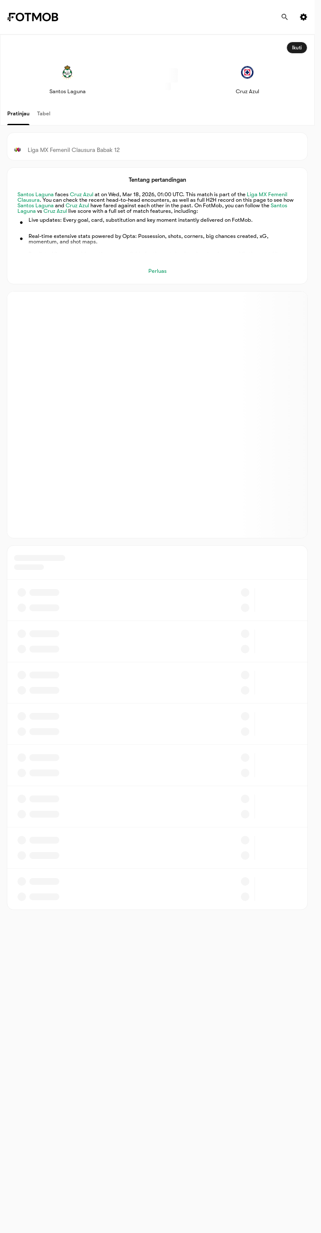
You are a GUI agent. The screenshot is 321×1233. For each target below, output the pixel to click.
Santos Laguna (35, 194)
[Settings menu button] (303, 17)
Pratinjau (18, 113)
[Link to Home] (39, 17)
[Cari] (285, 17)
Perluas (157, 271)
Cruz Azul (81, 194)
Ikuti (297, 48)
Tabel (43, 113)
